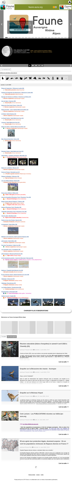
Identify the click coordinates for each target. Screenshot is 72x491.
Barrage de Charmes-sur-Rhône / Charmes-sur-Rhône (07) (16, 96)
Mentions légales (32, 474)
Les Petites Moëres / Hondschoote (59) (11, 287)
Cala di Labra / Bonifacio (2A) (8, 216)
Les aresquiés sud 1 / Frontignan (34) (10, 249)
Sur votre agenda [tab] (12, 336)
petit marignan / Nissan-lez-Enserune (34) (11, 253)
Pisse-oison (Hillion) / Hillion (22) (9, 193)
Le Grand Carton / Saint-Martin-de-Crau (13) (12, 118)
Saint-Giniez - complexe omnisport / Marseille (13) (14, 155)
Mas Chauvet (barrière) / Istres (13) (10, 139)
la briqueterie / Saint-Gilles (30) (9, 224)
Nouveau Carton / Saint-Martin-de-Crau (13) (12, 151)
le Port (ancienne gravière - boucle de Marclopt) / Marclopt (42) (17, 258)
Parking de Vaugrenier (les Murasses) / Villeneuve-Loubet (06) (17, 92)
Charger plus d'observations (36, 310)
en (55, 7)
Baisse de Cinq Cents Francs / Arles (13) (11, 105)
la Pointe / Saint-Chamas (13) (8, 114)
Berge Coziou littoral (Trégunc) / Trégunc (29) (12, 201)
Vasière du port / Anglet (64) (8, 296)
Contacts (38, 474)
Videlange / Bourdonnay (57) (8, 283)
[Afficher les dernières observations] (8, 73)
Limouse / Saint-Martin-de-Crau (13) (10, 122)
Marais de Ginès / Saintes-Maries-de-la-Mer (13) (13, 126)
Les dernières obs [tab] (6, 69)
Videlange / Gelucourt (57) (8, 279)
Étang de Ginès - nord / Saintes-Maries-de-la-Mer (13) (14, 109)
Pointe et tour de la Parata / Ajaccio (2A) (11, 220)
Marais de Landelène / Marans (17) (10, 168)
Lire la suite (63, 362)
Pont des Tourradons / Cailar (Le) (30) (10, 245)
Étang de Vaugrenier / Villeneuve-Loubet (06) (12, 88)
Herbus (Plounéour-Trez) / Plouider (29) (11, 207)
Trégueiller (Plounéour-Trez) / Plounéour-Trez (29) (13, 211)
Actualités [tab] (4, 336)
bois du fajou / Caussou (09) (8, 101)
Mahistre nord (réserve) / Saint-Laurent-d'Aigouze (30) (15, 236)
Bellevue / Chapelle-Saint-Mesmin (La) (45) (12, 270)
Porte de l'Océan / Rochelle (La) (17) (10, 172)
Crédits (42, 474)
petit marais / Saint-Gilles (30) (8, 241)
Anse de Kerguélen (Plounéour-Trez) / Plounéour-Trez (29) (16, 197)
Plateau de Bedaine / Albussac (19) (10, 176)
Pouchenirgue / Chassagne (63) (9, 291)
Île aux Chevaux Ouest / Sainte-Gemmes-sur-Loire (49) (15, 274)
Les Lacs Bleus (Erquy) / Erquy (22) (10, 180)
